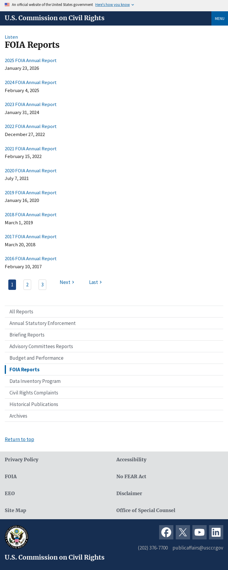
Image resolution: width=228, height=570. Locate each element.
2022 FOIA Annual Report (31, 126)
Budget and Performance (37, 358)
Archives (18, 416)
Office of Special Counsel (145, 510)
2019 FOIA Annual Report (31, 192)
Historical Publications (34, 404)
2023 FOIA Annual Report (31, 104)
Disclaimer (129, 493)
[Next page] (68, 282)
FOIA (11, 476)
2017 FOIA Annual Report (31, 236)
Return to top (19, 439)
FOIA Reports (24, 369)
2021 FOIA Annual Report (31, 148)
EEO (10, 493)
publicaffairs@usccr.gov (197, 547)
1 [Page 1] (12, 284)
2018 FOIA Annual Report (31, 214)
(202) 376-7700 (153, 547)
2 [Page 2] (27, 284)
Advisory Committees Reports (41, 346)
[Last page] (96, 282)
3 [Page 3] (42, 284)
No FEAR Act (131, 476)
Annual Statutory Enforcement (43, 323)
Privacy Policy (21, 459)
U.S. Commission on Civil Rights (54, 18)
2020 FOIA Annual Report (31, 170)
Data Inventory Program (35, 381)
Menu (219, 18)
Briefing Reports (27, 334)
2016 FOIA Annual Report (31, 258)
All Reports (21, 311)
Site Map (15, 510)
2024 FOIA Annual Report (31, 82)
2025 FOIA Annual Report (31, 60)
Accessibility (131, 459)
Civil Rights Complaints (34, 392)
